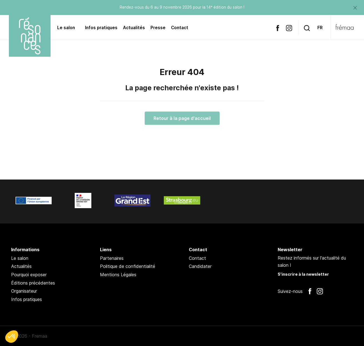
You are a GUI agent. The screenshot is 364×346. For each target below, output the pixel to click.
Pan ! (338, 336)
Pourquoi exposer (29, 274)
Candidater (200, 266)
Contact (179, 27)
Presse (157, 27)
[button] (11, 336)
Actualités (134, 27)
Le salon (66, 27)
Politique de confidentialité (127, 266)
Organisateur (24, 291)
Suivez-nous (290, 291)
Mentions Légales (118, 274)
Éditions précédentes (33, 283)
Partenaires (112, 258)
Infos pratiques (101, 27)
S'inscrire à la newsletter (303, 274)
